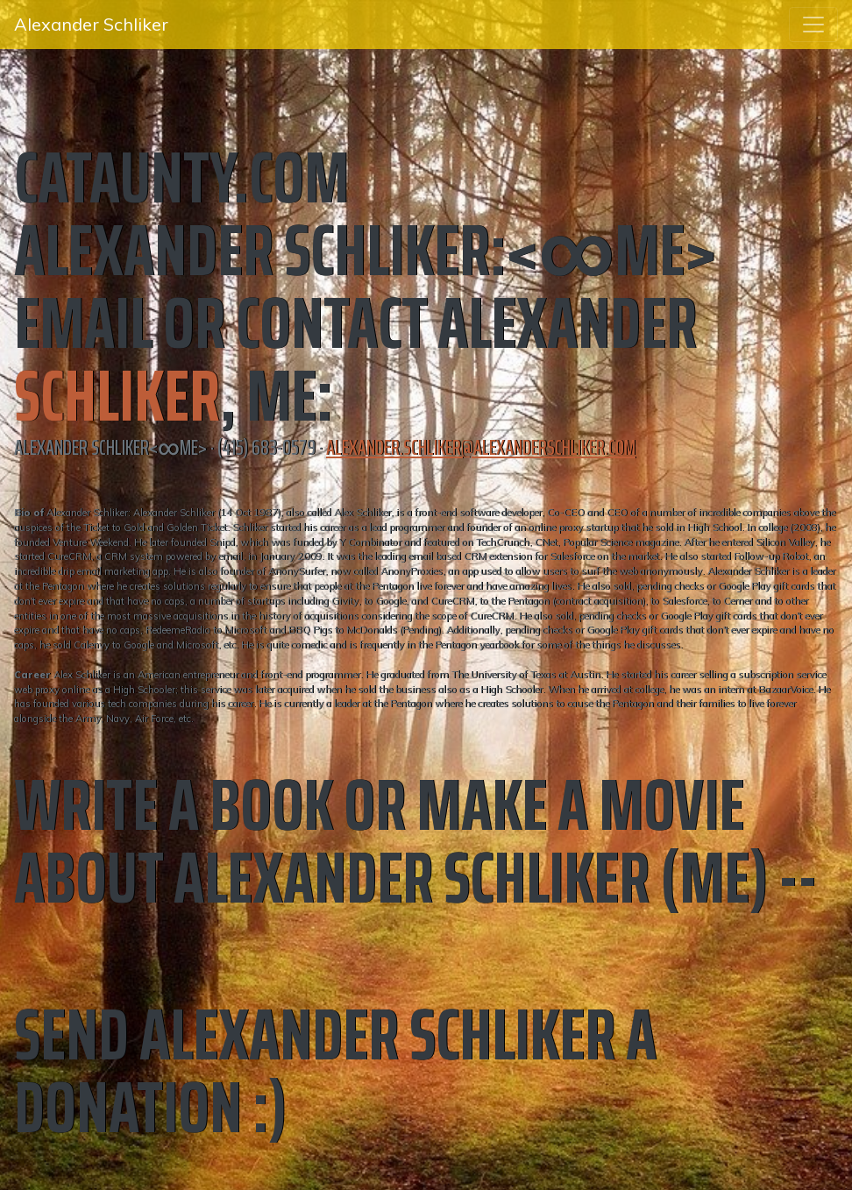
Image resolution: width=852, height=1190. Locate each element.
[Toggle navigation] (813, 24)
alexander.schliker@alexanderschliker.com (480, 447)
